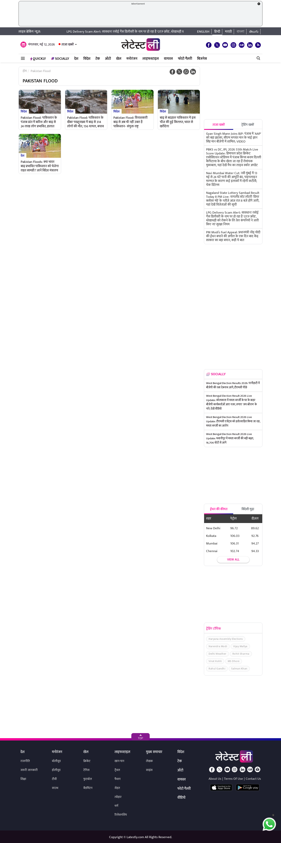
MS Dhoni (233, 661)
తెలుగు (253, 31)
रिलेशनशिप (121, 814)
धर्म (116, 805)
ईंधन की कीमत (219, 509)
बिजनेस (202, 59)
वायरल (168, 59)
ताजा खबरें (67, 44)
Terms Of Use (233, 779)
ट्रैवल (117, 770)
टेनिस (86, 770)
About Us (215, 779)
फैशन (118, 779)
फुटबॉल (87, 779)
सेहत (117, 788)
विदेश (86, 59)
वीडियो (181, 798)
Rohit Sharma (240, 653)
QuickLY (38, 59)
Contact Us (253, 779)
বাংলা (240, 31)
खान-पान (119, 761)
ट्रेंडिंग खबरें (247, 124)
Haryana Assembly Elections (226, 639)
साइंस (149, 770)
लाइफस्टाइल (150, 59)
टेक (97, 59)
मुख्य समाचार (154, 752)
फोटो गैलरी (185, 59)
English (203, 31)
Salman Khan (239, 668)
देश (76, 59)
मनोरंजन (131, 59)
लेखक (149, 761)
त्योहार (118, 797)
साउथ (55, 788)
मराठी (228, 31)
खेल (118, 59)
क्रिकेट (86, 761)
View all (233, 559)
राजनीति (25, 761)
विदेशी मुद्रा (248, 509)
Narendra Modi (218, 646)
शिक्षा (23, 779)
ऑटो (108, 59)
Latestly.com (135, 837)
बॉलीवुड (56, 761)
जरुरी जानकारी (29, 770)
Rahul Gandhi (217, 668)
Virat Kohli (215, 661)
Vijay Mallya (240, 646)
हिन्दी (217, 31)
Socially (60, 59)
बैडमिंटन (87, 788)
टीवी (54, 779)
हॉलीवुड (56, 770)
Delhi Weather (217, 653)
